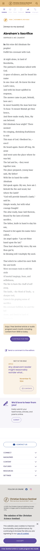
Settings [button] (7, 475)
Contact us (20, 444)
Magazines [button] (8, 457)
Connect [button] (7, 452)
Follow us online (15, 489)
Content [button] (7, 462)
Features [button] (7, 466)
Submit (16, 420)
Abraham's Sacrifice (18, 33)
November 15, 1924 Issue (21, 19)
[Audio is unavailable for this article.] (10, 10)
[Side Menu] (3, 3)
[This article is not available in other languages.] (35, 10)
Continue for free (20, 339)
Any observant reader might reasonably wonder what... (19, 369)
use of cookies (23, 533)
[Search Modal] (36, 3)
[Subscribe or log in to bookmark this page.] (21, 10)
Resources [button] (8, 471)
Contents (27, 388)
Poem (10, 19)
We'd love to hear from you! (24, 403)
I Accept (20, 541)
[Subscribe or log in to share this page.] (15, 10)
